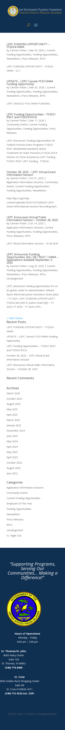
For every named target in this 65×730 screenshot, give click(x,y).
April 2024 (12, 446)
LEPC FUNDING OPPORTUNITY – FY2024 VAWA (28, 45)
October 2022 (14, 462)
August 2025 (14, 404)
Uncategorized (15, 278)
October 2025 (14, 398)
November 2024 (16, 430)
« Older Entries (15, 318)
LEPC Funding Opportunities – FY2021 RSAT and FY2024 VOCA (31, 115)
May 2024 (12, 441)
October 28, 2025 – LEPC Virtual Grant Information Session (31, 173)
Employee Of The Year (19, 503)
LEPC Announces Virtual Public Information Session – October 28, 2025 (32, 218)
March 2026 (13, 393)
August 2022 (14, 468)
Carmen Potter (18, 50)
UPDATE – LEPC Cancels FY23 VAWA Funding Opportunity (30, 82)
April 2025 (12, 414)
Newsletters (13, 58)
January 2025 (14, 425)
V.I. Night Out (14, 535)
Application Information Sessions (25, 182)
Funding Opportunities (45, 54)
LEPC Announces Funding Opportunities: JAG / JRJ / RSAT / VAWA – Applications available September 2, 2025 (32, 258)
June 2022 (12, 473)
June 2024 (12, 436)
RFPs (43, 58)
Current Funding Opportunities (32, 186)
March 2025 (13, 420)
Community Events (17, 124)
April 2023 (12, 457)
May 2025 (12, 409)
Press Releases (29, 58)
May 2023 (12, 452)
